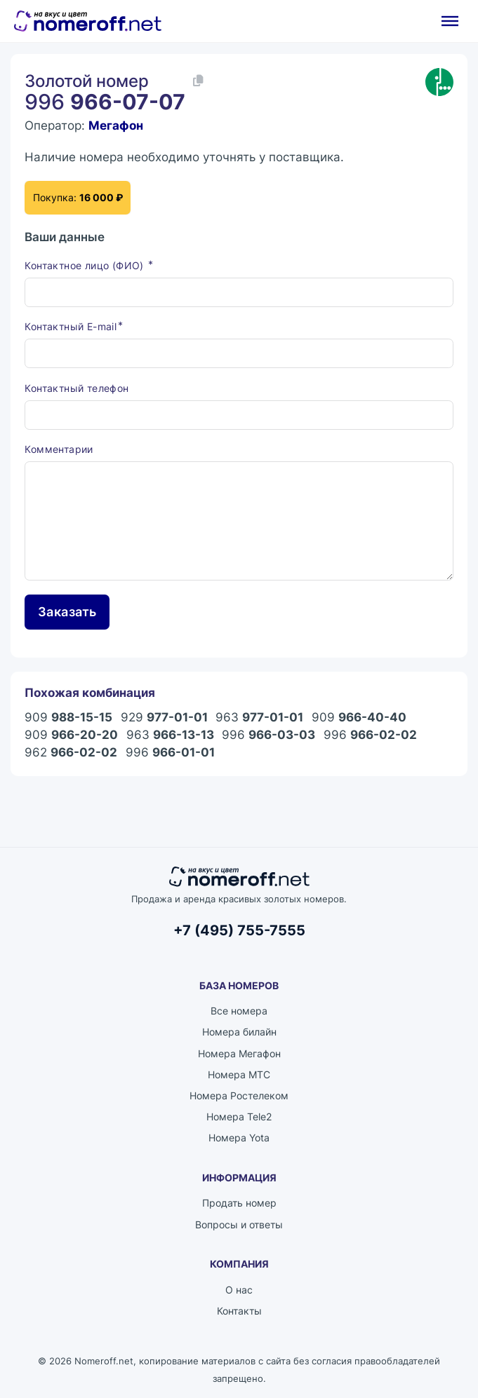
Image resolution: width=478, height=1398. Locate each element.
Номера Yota (239, 1137)
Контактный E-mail (71, 326)
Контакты (239, 1311)
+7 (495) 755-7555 (239, 930)
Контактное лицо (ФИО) (86, 265)
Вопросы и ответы (239, 1224)
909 (68, 717)
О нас (239, 1290)
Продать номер (239, 1203)
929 (164, 717)
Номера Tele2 (239, 1116)
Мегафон (115, 125)
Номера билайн (239, 1032)
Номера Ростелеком (239, 1095)
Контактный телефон (76, 388)
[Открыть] (450, 21)
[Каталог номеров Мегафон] (439, 82)
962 (71, 752)
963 (259, 717)
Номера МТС (239, 1074)
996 (268, 735)
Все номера (239, 1011)
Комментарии (59, 449)
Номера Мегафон (239, 1053)
